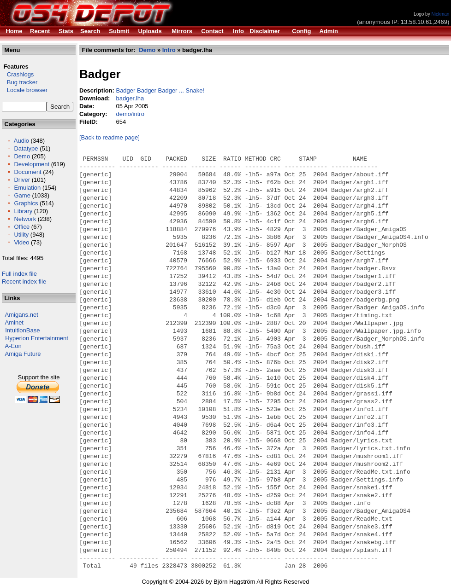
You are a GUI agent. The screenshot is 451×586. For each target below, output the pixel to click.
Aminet (14, 322)
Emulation (27, 187)
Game (22, 195)
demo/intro (130, 113)
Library (23, 211)
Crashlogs (18, 74)
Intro (169, 49)
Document (27, 171)
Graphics (26, 203)
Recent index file (24, 281)
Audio (21, 140)
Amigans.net (21, 314)
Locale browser (24, 90)
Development (31, 164)
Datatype (26, 148)
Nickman (440, 14)
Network (25, 218)
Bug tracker (19, 82)
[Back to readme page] (109, 137)
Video (21, 242)
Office (22, 226)
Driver (22, 179)
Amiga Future (23, 353)
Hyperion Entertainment (36, 338)
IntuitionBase (22, 330)
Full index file (19, 273)
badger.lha (130, 98)
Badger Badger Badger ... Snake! (160, 90)
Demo (22, 156)
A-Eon (13, 345)
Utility (21, 234)
